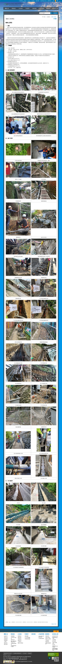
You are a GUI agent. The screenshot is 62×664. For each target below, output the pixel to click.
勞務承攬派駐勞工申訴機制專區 (55, 649)
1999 (22, 661)
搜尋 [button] (51, 13)
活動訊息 (19, 638)
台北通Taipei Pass (43, 0)
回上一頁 (54, 624)
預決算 (53, 644)
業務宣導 (47, 636)
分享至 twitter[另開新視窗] (59, 16)
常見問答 (33, 0)
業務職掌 (6, 640)
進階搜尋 (55, 13)
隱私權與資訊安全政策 (8, 653)
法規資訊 (47, 640)
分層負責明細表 (13, 644)
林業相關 (26, 636)
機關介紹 (7, 8)
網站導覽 (21, 0)
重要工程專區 (53, 16)
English (29, 0)
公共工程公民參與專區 (41, 636)
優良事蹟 (34, 8)
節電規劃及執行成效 (13, 646)
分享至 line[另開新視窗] (59, 18)
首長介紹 (6, 637)
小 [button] (53, 1)
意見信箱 (24, 653)
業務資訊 (14, 8)
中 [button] (55, 1)
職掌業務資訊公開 (55, 638)
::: (0, 0)
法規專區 (54, 639)
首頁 (44, 16)
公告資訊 (21, 8)
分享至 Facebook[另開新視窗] (59, 14)
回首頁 (25, 0)
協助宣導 (19, 640)
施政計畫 (12, 639)
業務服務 (12, 636)
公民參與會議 (41, 638)
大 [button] (57, 1)
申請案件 (28, 8)
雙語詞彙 (37, 0)
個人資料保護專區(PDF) (13, 641)
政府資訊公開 (55, 8)
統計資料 (54, 641)
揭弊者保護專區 (48, 643)
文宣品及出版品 (13, 638)
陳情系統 (49, 0)
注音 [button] (56, 18)
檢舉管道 (47, 641)
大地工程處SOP (54, 643)
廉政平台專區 (48, 638)
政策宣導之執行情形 (55, 647)
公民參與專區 (41, 8)
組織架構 (6, 638)
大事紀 (5, 641)
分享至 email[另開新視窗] (59, 20)
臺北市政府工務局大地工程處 (13, 4)
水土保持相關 (27, 637)
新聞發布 (19, 636)
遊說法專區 (47, 637)
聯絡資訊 (29, 653)
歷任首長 (6, 644)
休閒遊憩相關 (27, 638)
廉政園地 (48, 8)
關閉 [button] (56, 631)
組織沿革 (6, 636)
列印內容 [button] (54, 18)
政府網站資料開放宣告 (17, 653)
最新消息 (19, 637)
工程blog (19, 641)
